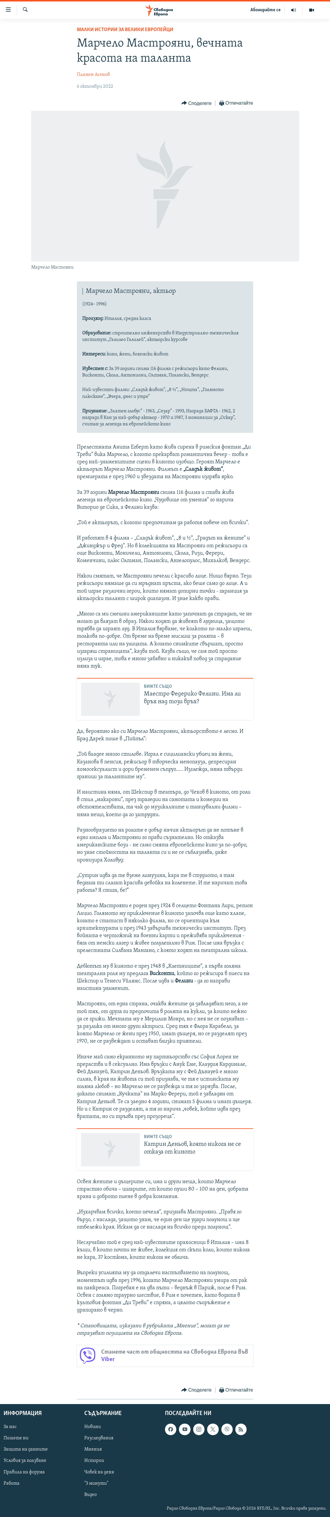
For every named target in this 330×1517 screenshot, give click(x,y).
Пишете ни (16, 1438)
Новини (92, 1427)
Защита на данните (26, 1449)
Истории (94, 1461)
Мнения (93, 1449)
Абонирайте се (265, 10)
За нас (10, 1427)
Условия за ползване (25, 1461)
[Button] (196, 103)
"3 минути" (96, 1483)
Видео (90, 1494)
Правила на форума (24, 1472)
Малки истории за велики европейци (125, 30)
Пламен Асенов (93, 74)
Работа (12, 1483)
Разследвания (98, 1438)
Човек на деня (99, 1472)
